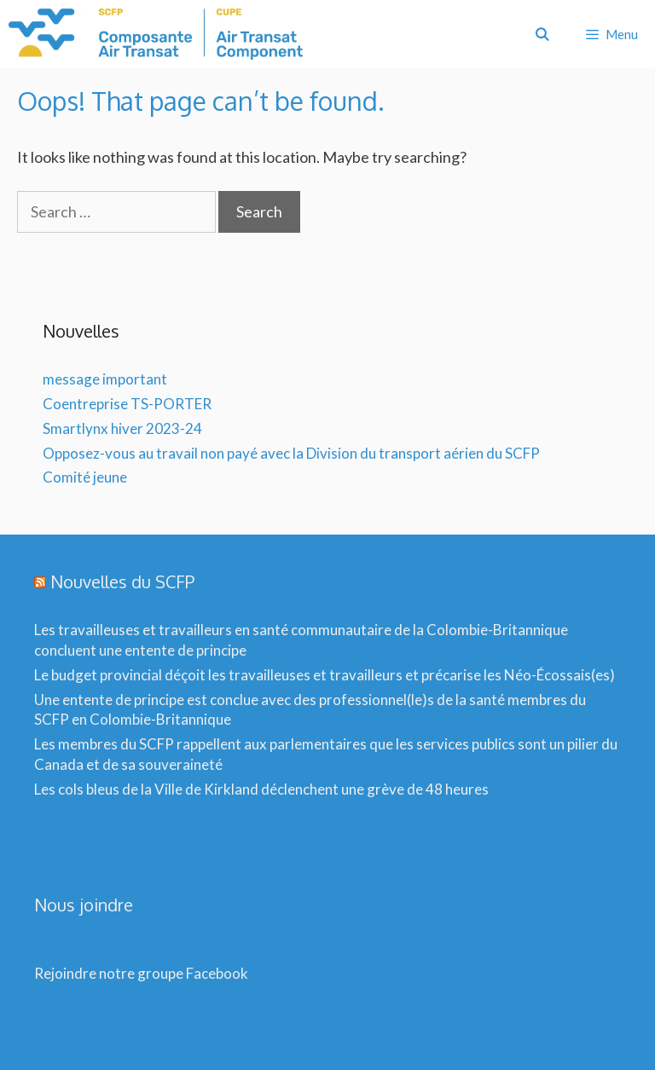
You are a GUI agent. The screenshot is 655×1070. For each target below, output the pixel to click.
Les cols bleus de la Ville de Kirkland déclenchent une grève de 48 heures (261, 789)
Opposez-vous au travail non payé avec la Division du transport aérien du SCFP (291, 453)
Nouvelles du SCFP (122, 581)
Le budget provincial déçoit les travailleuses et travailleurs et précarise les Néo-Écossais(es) (324, 675)
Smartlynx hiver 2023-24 (122, 428)
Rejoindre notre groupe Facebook (141, 973)
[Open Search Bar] (541, 34)
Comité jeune (85, 477)
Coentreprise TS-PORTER (127, 404)
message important (105, 379)
